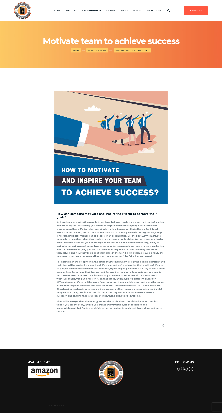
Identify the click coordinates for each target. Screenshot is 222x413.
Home (57, 10)
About (69, 10)
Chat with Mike (89, 10)
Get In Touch (153, 10)
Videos (137, 10)
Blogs (124, 10)
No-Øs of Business (97, 50)
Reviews (111, 10)
